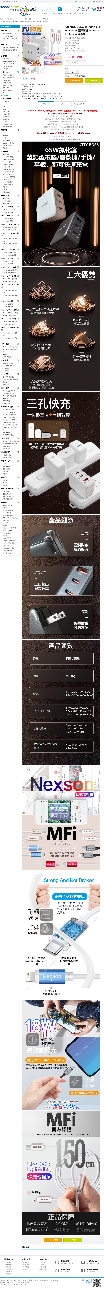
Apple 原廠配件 (7, 203)
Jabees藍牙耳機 (8, 164)
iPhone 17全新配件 (8, 36)
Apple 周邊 (5, 195)
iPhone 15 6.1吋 (7, 301)
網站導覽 (8, 1274)
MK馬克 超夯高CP (8, 530)
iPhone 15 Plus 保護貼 (9, 315)
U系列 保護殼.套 (8, 363)
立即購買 (93, 80)
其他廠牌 (5, 189)
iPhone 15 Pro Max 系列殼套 (10, 334)
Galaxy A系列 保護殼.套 (10, 422)
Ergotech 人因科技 (8, 143)
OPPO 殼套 (6, 401)
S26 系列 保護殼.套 (9, 410)
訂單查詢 (26, 1267)
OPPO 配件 (5, 388)
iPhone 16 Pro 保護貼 (9, 281)
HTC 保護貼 (6, 371)
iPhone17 (45, 13)
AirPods (60, 13)
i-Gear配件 (6, 520)
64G (4, 106)
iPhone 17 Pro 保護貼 (9, 230)
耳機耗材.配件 (7, 192)
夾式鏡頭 (5, 483)
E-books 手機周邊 (8, 515)
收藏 (32, 79)
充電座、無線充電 (8, 75)
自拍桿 (5, 480)
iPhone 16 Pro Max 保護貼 (10, 296)
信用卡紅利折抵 (71, 62)
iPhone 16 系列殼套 (9, 261)
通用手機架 (6, 491)
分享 (25, 79)
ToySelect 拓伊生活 (9, 548)
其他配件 (5, 471)
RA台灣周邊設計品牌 (9, 543)
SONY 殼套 (6, 446)
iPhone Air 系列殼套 (9, 218)
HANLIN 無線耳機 (8, 159)
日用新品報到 (68, 13)
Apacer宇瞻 (6, 116)
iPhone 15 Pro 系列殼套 (10, 321)
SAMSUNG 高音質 (8, 172)
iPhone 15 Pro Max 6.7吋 (9, 329)
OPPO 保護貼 (7, 403)
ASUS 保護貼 (7, 357)
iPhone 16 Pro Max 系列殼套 (10, 291)
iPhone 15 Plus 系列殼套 (10, 313)
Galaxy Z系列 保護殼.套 (10, 417)
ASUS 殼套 (6, 354)
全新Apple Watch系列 (9, 33)
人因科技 (5, 187)
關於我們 (8, 1267)
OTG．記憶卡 (6, 98)
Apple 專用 (6, 154)
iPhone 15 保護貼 (8, 306)
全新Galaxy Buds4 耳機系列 (11, 40)
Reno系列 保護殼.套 (9, 391)
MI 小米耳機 (6, 167)
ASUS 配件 (5, 344)
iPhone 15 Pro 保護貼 (9, 324)
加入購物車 (75, 80)
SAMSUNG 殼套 (8, 432)
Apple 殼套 (6, 198)
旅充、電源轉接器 (8, 77)
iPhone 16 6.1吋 (7, 258)
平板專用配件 (6, 461)
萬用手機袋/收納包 (8, 496)
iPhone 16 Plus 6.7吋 (9, 267)
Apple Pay (82, 62)
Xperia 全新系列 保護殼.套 (11, 441)
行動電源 (4, 56)
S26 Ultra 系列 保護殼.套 (10, 415)
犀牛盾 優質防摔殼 (8, 553)
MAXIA (5, 535)
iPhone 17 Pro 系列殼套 (10, 227)
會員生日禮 (26, 1264)
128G (4, 109)
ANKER (5, 508)
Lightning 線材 (7, 82)
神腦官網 (8, 1262)
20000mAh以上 (7, 66)
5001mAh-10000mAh (9, 61)
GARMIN (5, 135)
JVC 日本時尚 (7, 162)
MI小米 (5, 525)
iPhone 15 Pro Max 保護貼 (10, 339)
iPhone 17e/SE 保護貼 (9, 255)
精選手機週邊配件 (7, 488)
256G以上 (6, 111)
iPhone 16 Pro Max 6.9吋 (9, 286)
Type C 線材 (6, 80)
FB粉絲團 (99, 1)
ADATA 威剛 (6, 114)
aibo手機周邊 (7, 513)
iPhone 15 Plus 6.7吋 (9, 310)
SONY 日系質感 (7, 174)
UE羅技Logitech (8, 184)
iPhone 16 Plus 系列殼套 (10, 270)
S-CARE (74, 1)
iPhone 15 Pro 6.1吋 (8, 319)
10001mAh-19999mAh (9, 64)
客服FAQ (43, 1264)
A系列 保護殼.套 (8, 398)
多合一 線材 (6, 87)
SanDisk (5, 121)
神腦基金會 (8, 1264)
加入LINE (82, 1)
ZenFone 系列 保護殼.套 (10, 347)
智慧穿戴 (4, 130)
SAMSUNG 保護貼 (8, 435)
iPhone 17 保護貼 (8, 212)
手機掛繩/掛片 (7, 494)
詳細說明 (89, 1282)
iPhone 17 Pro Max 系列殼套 (10, 240)
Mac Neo (55, 13)
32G (4, 104)
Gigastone (6, 119)
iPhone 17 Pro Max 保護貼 (10, 245)
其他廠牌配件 (6, 452)
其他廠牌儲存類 (7, 126)
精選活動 (4, 44)
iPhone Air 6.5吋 (7, 215)
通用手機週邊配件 (8, 499)
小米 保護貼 (6, 384)
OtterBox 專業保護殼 (9, 540)
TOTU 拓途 (6, 545)
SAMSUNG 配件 (7, 407)
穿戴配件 (5, 148)
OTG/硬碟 (6, 101)
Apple (4, 133)
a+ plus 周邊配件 (8, 510)
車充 (4, 93)
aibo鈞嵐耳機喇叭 (8, 157)
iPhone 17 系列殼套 (9, 210)
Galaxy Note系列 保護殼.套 (10, 429)
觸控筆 (5, 474)
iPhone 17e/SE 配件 (8, 249)
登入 (83, 8)
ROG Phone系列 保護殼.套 (10, 351)
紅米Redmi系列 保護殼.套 (10, 379)
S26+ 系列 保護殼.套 (9, 412)
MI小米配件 (5, 374)
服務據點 (8, 1)
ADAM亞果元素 (7, 505)
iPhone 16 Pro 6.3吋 (8, 276)
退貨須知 (43, 1262)
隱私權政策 (8, 1271)
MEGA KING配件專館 (9, 528)
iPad (50, 13)
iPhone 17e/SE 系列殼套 (10, 252)
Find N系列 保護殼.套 (9, 396)
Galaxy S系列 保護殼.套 (10, 420)
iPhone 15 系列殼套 (9, 304)
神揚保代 (14, 1)
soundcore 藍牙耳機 (9, 177)
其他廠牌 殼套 (7, 455)
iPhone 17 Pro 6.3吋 (8, 224)
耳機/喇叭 (4, 151)
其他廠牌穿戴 (7, 145)
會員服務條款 (9, 1269)
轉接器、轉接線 (7, 90)
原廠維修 (43, 1267)
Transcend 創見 (7, 124)
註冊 (88, 8)
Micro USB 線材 (7, 85)
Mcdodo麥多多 (7, 533)
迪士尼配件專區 (7, 550)
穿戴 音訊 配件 (10, 19)
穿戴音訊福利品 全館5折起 (10, 51)
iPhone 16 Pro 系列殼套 (10, 279)
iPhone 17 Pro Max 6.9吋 (9, 234)
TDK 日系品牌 (7, 179)
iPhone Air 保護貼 (8, 221)
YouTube (91, 1)
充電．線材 (28, 19)
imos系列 (5, 523)
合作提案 (26, 1269)
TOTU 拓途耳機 (7, 182)
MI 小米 (5, 138)
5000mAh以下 (7, 59)
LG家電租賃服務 (78, 13)
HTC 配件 (4, 360)
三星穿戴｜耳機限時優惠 (10, 47)
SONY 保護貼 (7, 449)
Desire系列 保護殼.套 (9, 366)
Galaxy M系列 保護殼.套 (10, 425)
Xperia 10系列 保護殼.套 (10, 444)
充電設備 (45, 19)
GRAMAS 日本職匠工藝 (10, 518)
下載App (2, 1)
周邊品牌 (4, 502)
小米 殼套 (6, 382)
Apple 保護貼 (7, 201)
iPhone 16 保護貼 (8, 264)
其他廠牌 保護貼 (8, 457)
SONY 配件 (5, 438)
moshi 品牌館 (7, 538)
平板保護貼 (6, 469)
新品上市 (4, 31)
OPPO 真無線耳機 (8, 169)
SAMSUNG (6, 140)
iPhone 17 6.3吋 (7, 207)
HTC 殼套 (6, 368)
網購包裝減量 (43, 1269)
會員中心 (85, 10)
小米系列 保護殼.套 (8, 377)
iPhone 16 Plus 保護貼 (9, 272)
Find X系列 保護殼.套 (9, 393)
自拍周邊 (4, 477)
